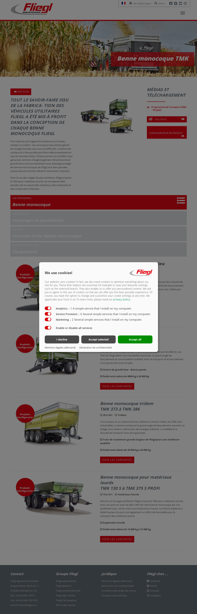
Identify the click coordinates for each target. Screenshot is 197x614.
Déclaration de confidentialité (95, 347)
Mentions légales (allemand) (60, 347)
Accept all (135, 339)
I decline (61, 339)
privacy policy (121, 299)
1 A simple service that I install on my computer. (100, 308)
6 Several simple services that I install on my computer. (114, 314)
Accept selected (99, 339)
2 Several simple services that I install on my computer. (106, 319)
